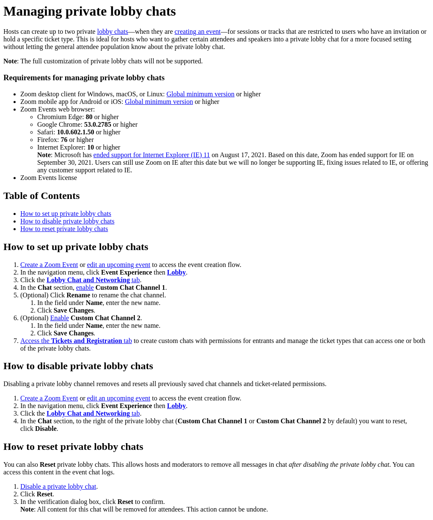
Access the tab (76, 340)
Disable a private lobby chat (58, 486)
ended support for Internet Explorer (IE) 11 (151, 154)
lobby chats (112, 31)
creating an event (198, 31)
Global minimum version (201, 94)
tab (93, 279)
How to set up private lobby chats (65, 213)
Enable (59, 317)
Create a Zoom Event (49, 264)
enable (85, 287)
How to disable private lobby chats (67, 221)
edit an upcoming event (119, 264)
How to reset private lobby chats (64, 228)
